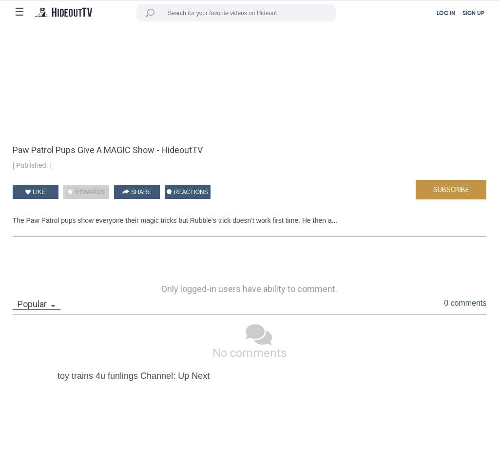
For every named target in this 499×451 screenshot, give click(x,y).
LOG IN (446, 14)
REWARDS (86, 192)
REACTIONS (187, 192)
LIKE (35, 192)
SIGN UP (473, 14)
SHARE (137, 192)
